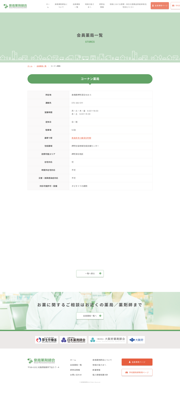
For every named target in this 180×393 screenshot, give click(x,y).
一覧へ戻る (90, 273)
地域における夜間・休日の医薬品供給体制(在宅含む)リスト (109, 6)
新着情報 (96, 370)
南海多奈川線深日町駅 (81, 138)
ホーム (30, 6)
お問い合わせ (76, 375)
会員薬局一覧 (57, 6)
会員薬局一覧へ (90, 316)
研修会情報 (82, 6)
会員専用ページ (142, 6)
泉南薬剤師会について (43, 6)
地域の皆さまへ (70, 6)
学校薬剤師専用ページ (166, 6)
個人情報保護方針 (100, 375)
